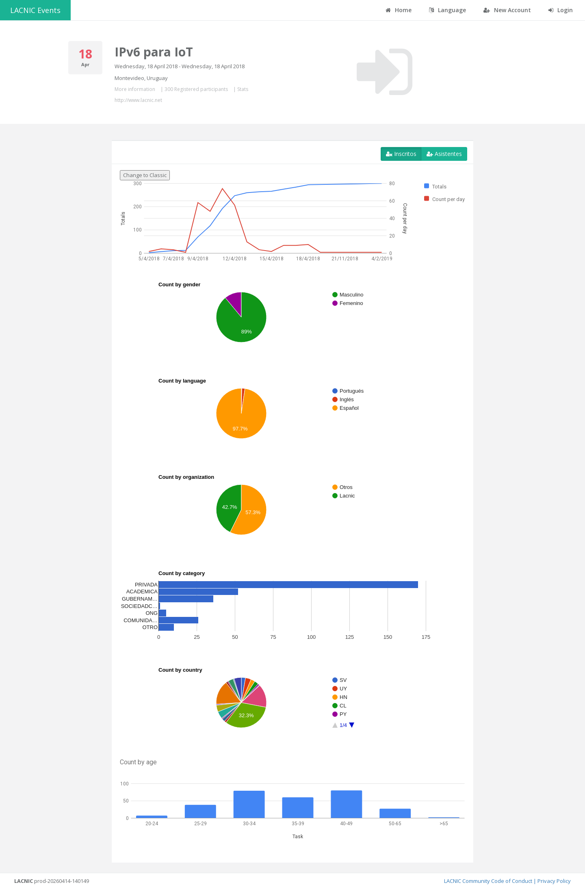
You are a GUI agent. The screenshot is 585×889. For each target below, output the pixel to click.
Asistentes (444, 154)
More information (135, 89)
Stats (242, 89)
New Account (507, 10)
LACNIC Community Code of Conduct (488, 881)
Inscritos (401, 154)
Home (399, 10)
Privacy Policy (554, 881)
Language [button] (447, 10)
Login (560, 10)
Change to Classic (145, 175)
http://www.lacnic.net (138, 100)
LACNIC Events (35, 10)
